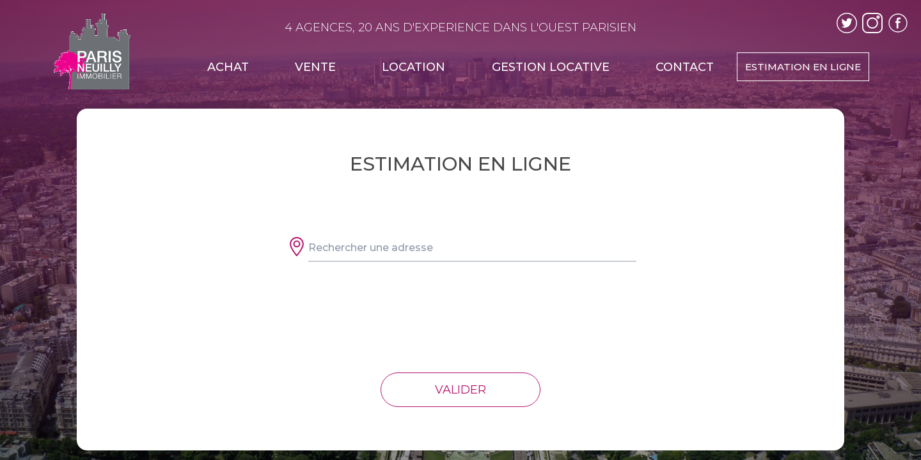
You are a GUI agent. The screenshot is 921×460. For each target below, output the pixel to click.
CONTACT (685, 67)
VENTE (315, 67)
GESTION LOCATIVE (551, 67)
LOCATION (413, 67)
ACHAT (228, 67)
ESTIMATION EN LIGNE (803, 67)
